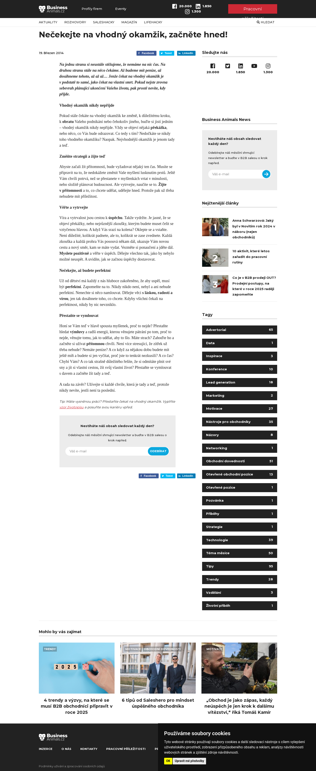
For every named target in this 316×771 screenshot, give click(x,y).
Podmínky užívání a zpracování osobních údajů (72, 766)
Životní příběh (239, 606)
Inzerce (45, 749)
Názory (239, 435)
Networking (239, 448)
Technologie (239, 540)
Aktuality (48, 22)
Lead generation (239, 382)
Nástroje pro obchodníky (239, 422)
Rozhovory (75, 22)
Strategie (239, 527)
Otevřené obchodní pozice (239, 474)
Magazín (129, 22)
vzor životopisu (71, 407)
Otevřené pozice (239, 488)
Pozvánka (239, 500)
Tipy (239, 566)
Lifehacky (153, 22)
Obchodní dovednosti (239, 461)
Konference (239, 369)
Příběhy (239, 514)
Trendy (239, 579)
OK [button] (168, 761)
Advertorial (239, 330)
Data (239, 343)
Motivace (239, 409)
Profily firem (92, 9)
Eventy (120, 9)
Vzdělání (239, 593)
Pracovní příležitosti (253, 10)
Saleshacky (103, 22)
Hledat (266, 22)
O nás (66, 749)
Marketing (239, 396)
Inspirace (239, 356)
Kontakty (88, 749)
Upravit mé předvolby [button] (189, 761)
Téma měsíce (239, 553)
